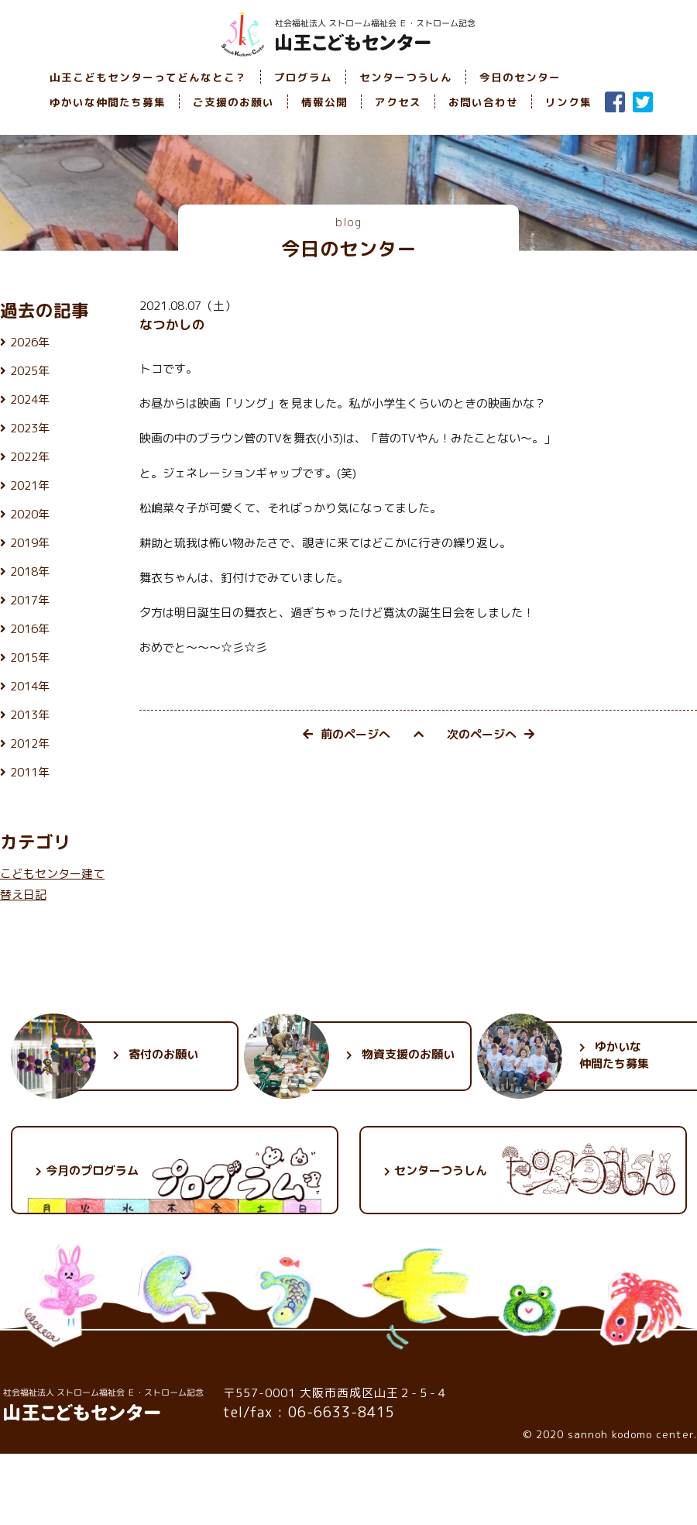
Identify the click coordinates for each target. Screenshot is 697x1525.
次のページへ (490, 734)
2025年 (30, 371)
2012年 (30, 743)
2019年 (30, 543)
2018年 (30, 571)
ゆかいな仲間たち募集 (108, 102)
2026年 (30, 342)
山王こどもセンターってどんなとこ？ (148, 77)
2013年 (30, 715)
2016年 (30, 629)
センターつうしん (405, 77)
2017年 (30, 600)
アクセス (398, 102)
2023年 (30, 428)
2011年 (30, 772)
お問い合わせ (483, 102)
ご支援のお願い (233, 102)
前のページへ (346, 734)
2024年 (30, 399)
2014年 (30, 686)
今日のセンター (520, 77)
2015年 (30, 657)
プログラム (303, 77)
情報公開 (324, 102)
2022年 (30, 457)
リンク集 (568, 102)
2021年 (30, 485)
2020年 (30, 514)
